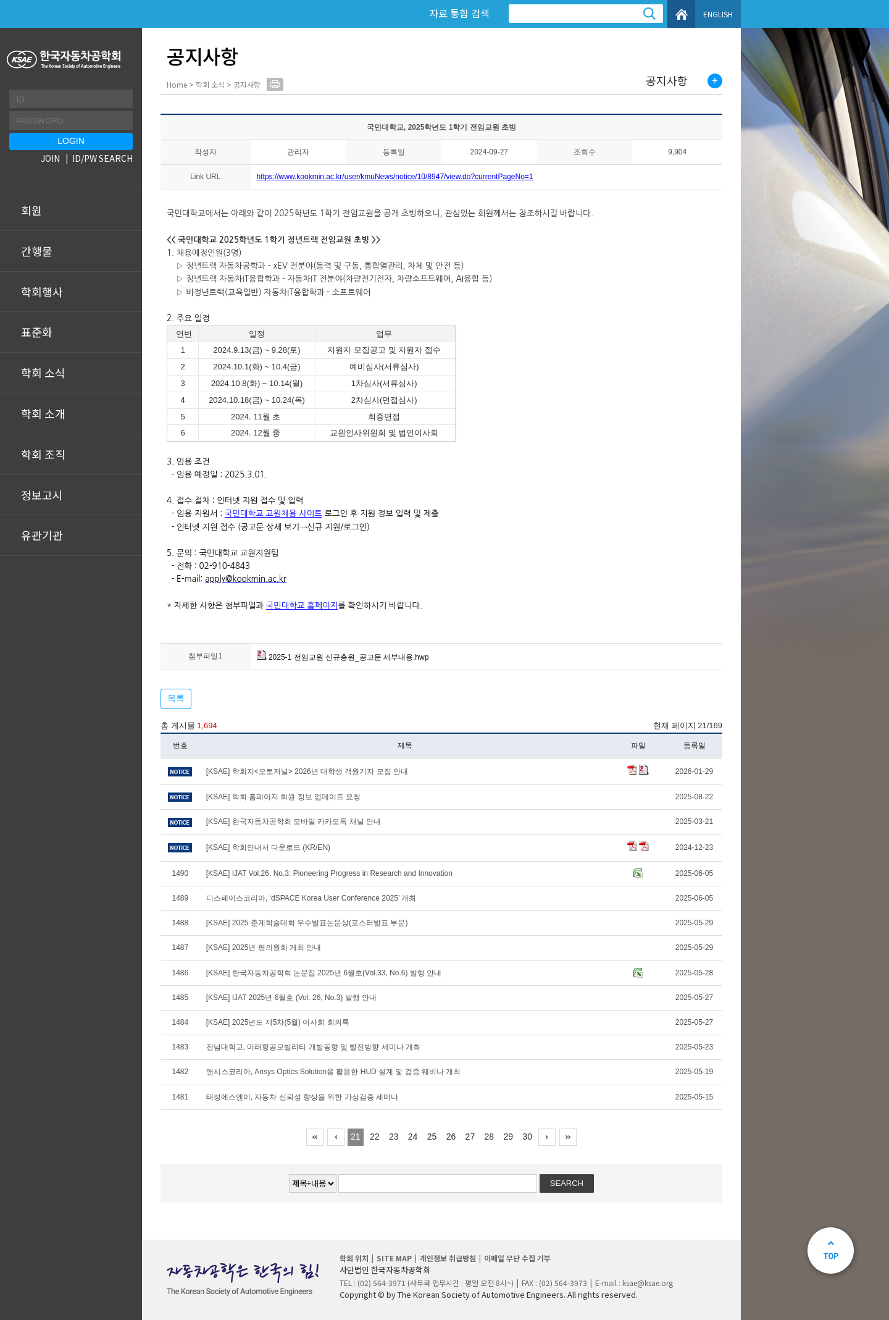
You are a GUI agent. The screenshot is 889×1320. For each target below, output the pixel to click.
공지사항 (667, 81)
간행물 (36, 251)
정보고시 (42, 495)
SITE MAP (394, 1258)
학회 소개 (43, 413)
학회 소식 (43, 372)
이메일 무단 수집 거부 (517, 1258)
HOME (681, 14)
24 (413, 1136)
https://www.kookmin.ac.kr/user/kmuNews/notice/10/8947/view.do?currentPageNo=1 (395, 176)
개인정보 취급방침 (448, 1258)
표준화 (36, 332)
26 (451, 1136)
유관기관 (42, 535)
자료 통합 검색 (459, 13)
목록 (176, 698)
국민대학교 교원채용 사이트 (273, 514)
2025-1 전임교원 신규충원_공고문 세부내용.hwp (343, 657)
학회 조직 (43, 454)
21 (356, 1136)
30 (527, 1136)
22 (375, 1136)
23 (394, 1136)
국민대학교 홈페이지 (302, 606)
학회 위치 (354, 1258)
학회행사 (42, 292)
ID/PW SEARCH (102, 158)
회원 (31, 210)
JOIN (50, 158)
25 (432, 1136)
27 (470, 1136)
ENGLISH (718, 14)
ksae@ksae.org (647, 1282)
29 (508, 1136)
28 (490, 1136)
